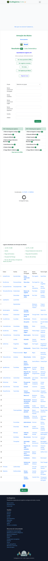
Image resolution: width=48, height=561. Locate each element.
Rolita (33, 326)
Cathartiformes (7, 378)
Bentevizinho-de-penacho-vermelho (27, 401)
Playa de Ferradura (9, 254)
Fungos (9, 515)
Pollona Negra (35, 330)
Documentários (11, 518)
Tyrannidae (16, 391)
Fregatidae (16, 344)
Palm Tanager (44, 462)
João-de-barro (27, 422)
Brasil (26, 44)
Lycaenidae (16, 300)
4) (10, 140)
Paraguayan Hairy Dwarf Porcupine (44, 478)
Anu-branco (27, 319)
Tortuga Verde (35, 314)
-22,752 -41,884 (8, 248)
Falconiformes (6, 386)
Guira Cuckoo (44, 319)
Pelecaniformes (7, 357)
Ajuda (8, 523)
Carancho (34, 386)
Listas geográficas (11, 544)
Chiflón (34, 357)
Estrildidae (16, 437)
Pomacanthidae (17, 282)
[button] (24, 59)
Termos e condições (12, 525)
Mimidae (15, 432)
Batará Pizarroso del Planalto (35, 411)
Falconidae (16, 386)
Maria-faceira (27, 357)
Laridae (15, 339)
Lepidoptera (6, 300)
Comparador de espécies (13, 539)
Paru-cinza (26, 282)
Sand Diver (43, 276)
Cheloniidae (16, 314)
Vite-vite (26, 426)
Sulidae (15, 348)
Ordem (8, 117)
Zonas (8, 542)
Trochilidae (16, 367)
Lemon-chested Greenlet (43, 428)
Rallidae (15, 330)
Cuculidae (15, 319)
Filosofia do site (11, 504)
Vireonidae (16, 426)
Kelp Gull (43, 339)
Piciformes (5, 382)
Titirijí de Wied (35, 391)
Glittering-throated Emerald (43, 373)
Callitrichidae (16, 466)
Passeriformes (6, 391)
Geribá (6, 251)
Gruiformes (6, 330)
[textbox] (28, 88)
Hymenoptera (6, 310)
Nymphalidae (16, 304)
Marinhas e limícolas (12, 545)
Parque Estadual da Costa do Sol (34, 251)
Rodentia (5, 471)
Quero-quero (27, 335)
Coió (25, 286)
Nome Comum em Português (10, 89)
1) (11, 131)
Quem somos (10, 503)
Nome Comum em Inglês (10, 101)
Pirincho (34, 319)
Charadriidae (16, 335)
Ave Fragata (35, 344)
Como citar (9, 506)
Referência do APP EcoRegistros (15, 532)
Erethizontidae (17, 471)
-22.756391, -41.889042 (28, 192)
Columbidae (16, 326)
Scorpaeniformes (7, 286)
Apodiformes (6, 367)
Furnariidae (16, 422)
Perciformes (6, 282)
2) (8, 134)
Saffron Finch (44, 452)
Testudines (5, 314)
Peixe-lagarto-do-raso (27, 277)
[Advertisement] (24, 14)
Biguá (25, 352)
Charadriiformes (7, 335)
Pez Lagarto (35, 276)
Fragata (26, 344)
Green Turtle (44, 314)
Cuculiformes (6, 319)
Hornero (34, 422)
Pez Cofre (34, 295)
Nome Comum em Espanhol (10, 108)
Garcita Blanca (35, 361)
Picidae (15, 382)
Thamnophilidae (17, 410)
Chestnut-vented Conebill (43, 447)
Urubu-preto (27, 378)
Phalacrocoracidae (18, 352)
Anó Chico (34, 322)
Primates (5, 466)
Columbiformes (7, 326)
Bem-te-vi (26, 395)
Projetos (9, 522)
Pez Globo (34, 291)
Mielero (34, 458)
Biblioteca (9, 536)
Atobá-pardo (27, 348)
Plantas (9, 513)
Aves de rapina (10, 547)
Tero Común (35, 335)
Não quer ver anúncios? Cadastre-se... (24, 27)
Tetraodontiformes (7, 291)
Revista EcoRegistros (12, 534)
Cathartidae (16, 378)
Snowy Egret (44, 361)
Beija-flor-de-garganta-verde (27, 373)
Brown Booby (44, 348)
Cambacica (27, 458)
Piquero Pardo (35, 348)
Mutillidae (15, 310)
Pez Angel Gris (35, 282)
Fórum (8, 517)
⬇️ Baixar (24, 490)
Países (8, 537)
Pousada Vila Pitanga (10, 257)
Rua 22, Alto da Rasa (31, 257)
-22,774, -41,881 (30, 248)
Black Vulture (44, 378)
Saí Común (35, 446)
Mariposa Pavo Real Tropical (34, 305)
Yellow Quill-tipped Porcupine (44, 472)
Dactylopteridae (17, 286)
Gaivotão (26, 339)
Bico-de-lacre (27, 437)
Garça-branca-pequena (26, 363)
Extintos (9, 540)
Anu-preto (26, 322)
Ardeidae (15, 357)
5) (9, 144)
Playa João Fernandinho (32, 254)
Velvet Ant (43, 310)
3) (31, 137)
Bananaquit (43, 458)
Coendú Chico (35, 477)
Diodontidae (16, 291)
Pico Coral (34, 437)
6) (8, 147)
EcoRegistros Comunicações (14, 531)
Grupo (8, 84)
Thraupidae (16, 441)
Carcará (26, 386)
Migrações (9, 520)
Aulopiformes (6, 276)
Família (9, 114)
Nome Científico (9, 95)
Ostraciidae (16, 295)
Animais (9, 512)
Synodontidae (16, 276)
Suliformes (5, 344)
